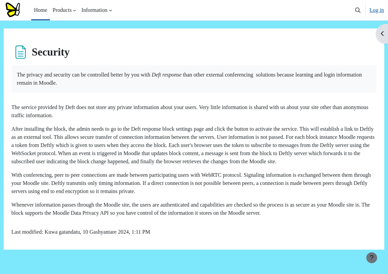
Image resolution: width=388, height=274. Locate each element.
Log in (377, 10)
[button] (358, 10)
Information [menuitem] (94, 10)
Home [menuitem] (40, 10)
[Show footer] (371, 257)
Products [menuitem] (62, 10)
